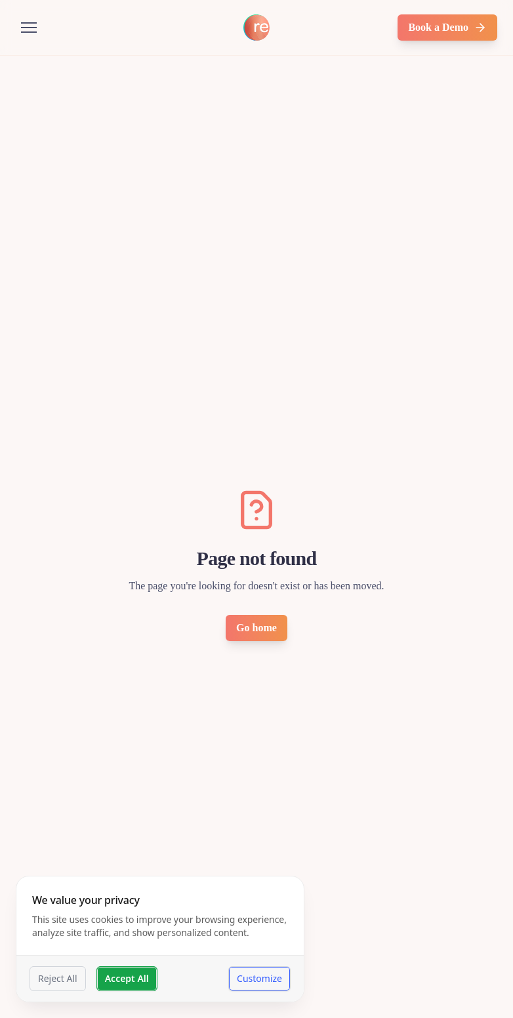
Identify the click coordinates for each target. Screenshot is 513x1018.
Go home (256, 627)
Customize (259, 978)
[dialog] (160, 939)
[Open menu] (29, 27)
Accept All (127, 978)
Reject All (57, 978)
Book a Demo (447, 27)
